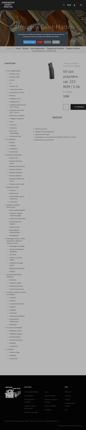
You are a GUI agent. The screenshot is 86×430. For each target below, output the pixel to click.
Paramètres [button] (48, 42)
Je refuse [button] (39, 42)
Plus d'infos (58, 42)
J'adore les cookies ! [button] (28, 42)
